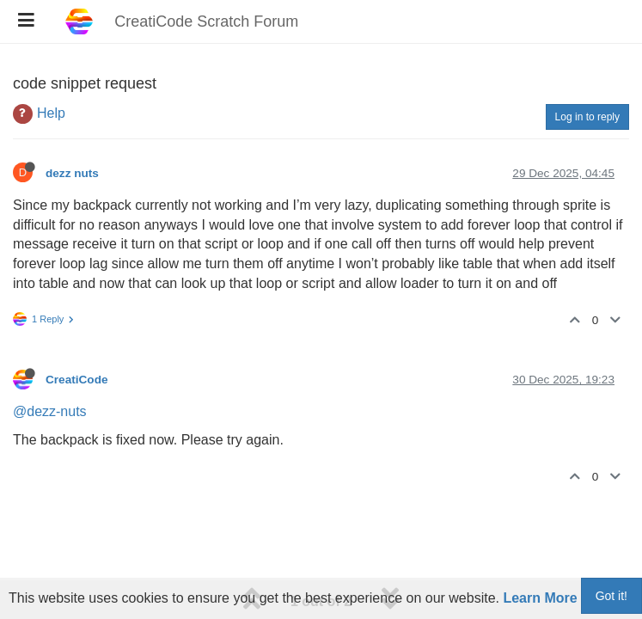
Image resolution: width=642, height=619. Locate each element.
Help (51, 113)
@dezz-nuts (50, 411)
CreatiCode (77, 379)
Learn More (540, 598)
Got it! (611, 596)
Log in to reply (587, 117)
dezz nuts (72, 173)
